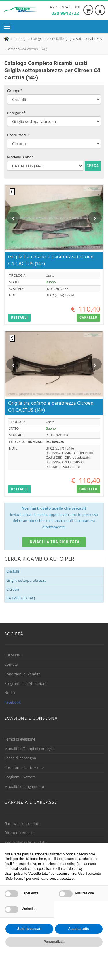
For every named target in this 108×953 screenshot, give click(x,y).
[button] (19, 309)
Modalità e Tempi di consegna (30, 740)
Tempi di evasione (19, 731)
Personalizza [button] (54, 942)
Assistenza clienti (65, 11)
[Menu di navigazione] (8, 26)
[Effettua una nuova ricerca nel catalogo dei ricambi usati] (20, 36)
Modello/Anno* (20, 149)
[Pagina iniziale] (7, 36)
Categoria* (16, 104)
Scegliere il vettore (20, 768)
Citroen (12, 580)
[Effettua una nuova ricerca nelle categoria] (38, 36)
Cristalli (12, 563)
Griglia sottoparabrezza (26, 572)
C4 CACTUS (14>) (20, 589)
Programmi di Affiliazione (26, 675)
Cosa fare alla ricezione (24, 759)
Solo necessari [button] (29, 929)
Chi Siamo (12, 646)
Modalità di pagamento (24, 778)
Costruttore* (18, 126)
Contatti (11, 656)
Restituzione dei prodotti (25, 834)
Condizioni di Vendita (22, 665)
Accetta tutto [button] (78, 929)
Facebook (12, 694)
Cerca (92, 157)
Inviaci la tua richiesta (54, 533)
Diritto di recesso (18, 824)
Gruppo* (14, 82)
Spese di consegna (20, 749)
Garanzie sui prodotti (22, 815)
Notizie (10, 684)
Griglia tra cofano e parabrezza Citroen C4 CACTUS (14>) (50, 252)
